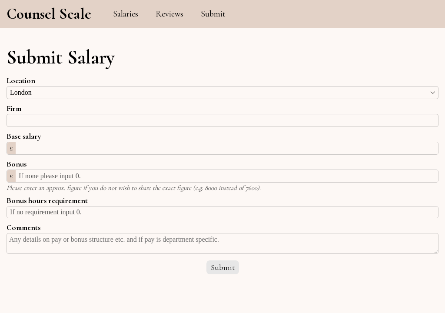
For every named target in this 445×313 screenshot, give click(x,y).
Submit (213, 14)
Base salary (24, 136)
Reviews (169, 14)
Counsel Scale (49, 14)
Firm (14, 108)
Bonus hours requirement (47, 200)
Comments (23, 227)
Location (21, 80)
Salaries (125, 14)
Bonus (17, 164)
